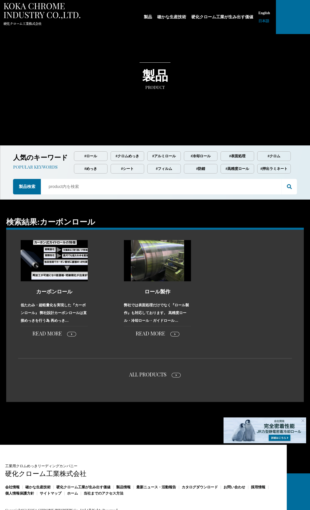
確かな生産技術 (38, 465)
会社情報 (12, 465)
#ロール (90, 134)
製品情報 (123, 465)
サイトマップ (50, 472)
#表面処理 (237, 134)
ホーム (72, 472)
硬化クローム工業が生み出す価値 (83, 465)
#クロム (274, 134)
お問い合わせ (234, 465)
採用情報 (258, 465)
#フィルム (164, 147)
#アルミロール (164, 134)
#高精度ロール (237, 147)
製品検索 (27, 165)
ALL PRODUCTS (147, 352)
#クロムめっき (127, 134)
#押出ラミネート (274, 147)
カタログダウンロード (200, 465)
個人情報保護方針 (19, 472)
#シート (127, 147)
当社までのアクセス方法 (103, 472)
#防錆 (200, 147)
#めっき (90, 147)
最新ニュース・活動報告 (156, 465)
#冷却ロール (201, 134)
